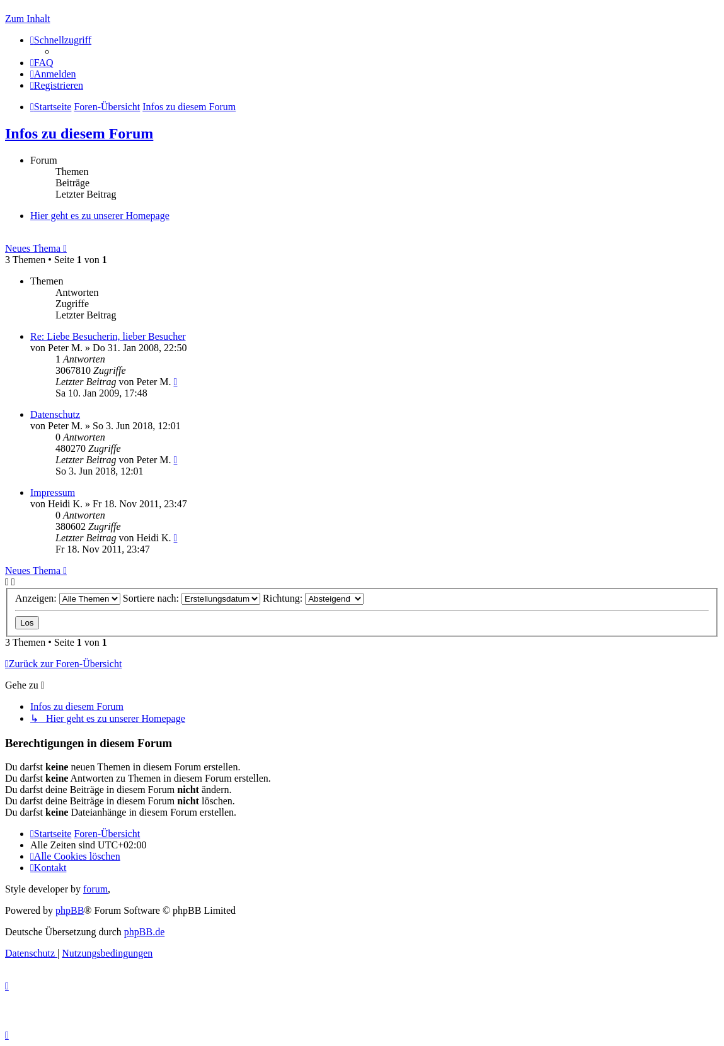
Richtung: (313, 598)
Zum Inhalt (27, 18)
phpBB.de (144, 931)
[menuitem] (42, 62)
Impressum (52, 492)
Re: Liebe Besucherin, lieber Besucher (108, 336)
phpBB (69, 910)
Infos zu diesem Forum (79, 133)
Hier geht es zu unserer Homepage (100, 215)
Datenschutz (55, 414)
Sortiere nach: (191, 598)
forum (95, 889)
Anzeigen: (67, 598)
